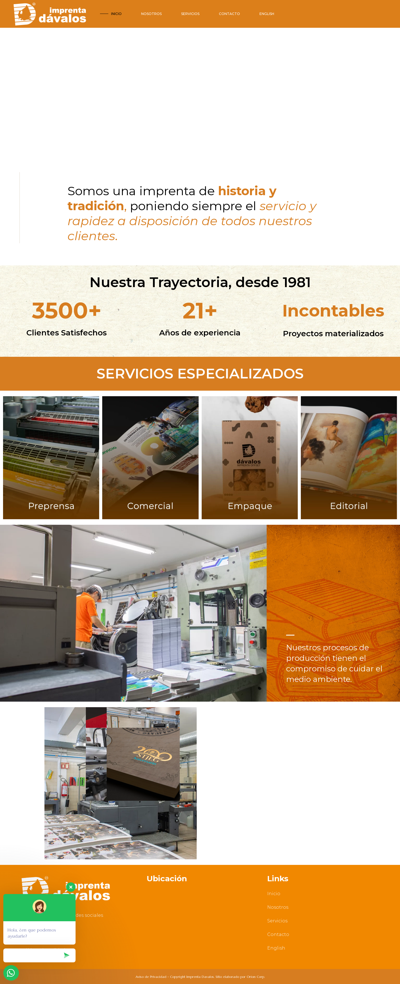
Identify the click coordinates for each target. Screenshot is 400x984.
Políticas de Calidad (42, 950)
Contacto (278, 934)
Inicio (273, 893)
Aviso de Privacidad (151, 977)
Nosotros (277, 907)
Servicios (277, 920)
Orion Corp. (256, 977)
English (276, 948)
